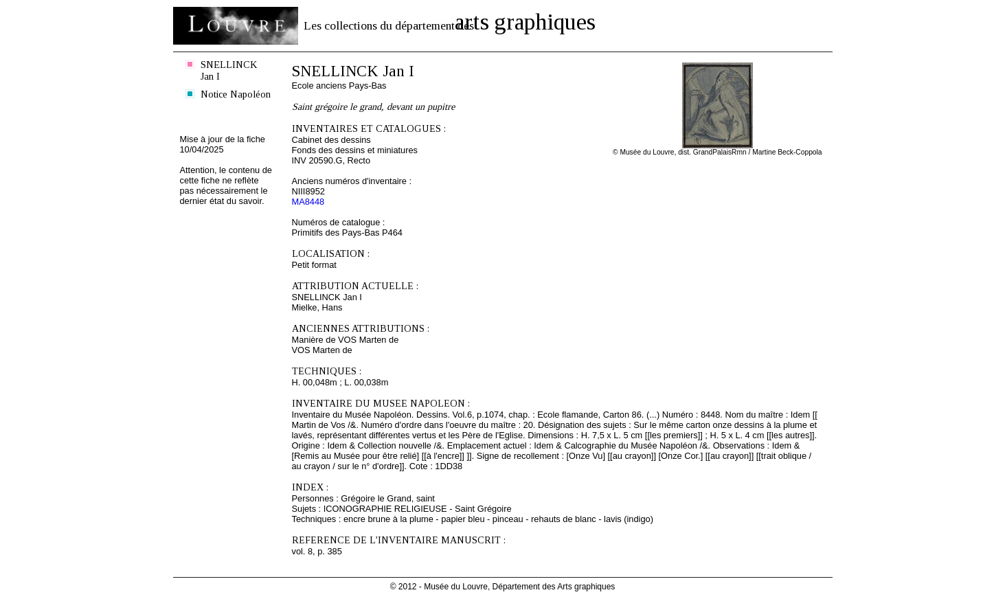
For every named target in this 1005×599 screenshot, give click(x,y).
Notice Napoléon (236, 94)
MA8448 (308, 201)
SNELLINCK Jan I (229, 70)
